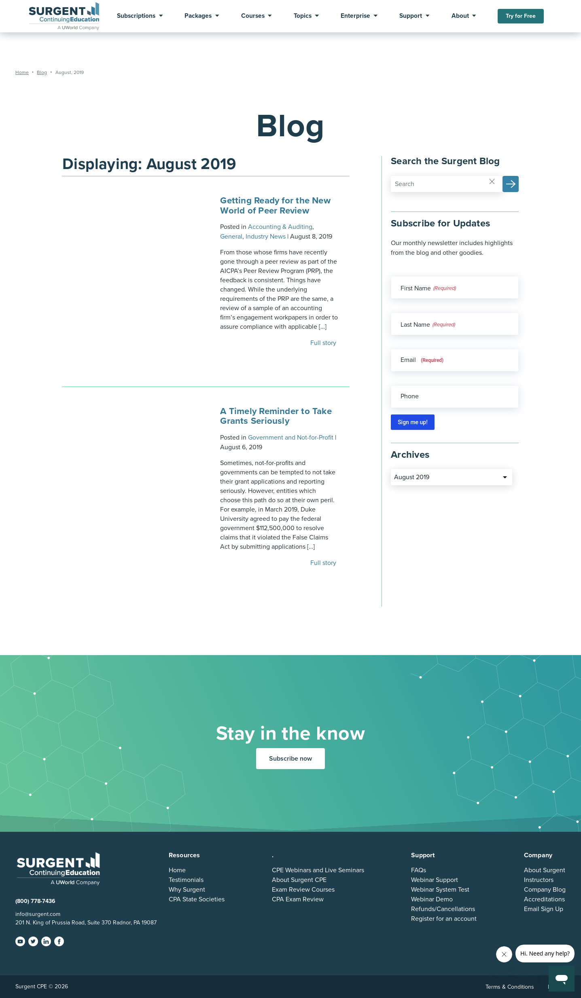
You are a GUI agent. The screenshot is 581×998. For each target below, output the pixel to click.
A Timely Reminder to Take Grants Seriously (276, 416)
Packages (198, 16)
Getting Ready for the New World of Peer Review (275, 205)
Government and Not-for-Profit (290, 437)
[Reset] (492, 181)
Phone (410, 396)
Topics (303, 16)
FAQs (418, 870)
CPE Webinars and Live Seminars (318, 870)
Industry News (266, 237)
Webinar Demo (432, 899)
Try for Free (521, 16)
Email (422, 360)
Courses (253, 16)
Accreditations (544, 899)
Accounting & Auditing (280, 227)
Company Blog (545, 890)
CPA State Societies (197, 899)
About (460, 16)
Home (177, 870)
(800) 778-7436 (35, 901)
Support (410, 16)
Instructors (538, 880)
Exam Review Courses (303, 890)
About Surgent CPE (299, 880)
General (231, 237)
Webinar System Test (440, 890)
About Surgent (544, 870)
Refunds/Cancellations (443, 909)
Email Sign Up (543, 909)
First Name (416, 288)
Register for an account (444, 919)
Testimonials (186, 880)
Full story (324, 343)
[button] (511, 184)
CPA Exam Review (298, 899)
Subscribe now (290, 759)
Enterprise (355, 16)
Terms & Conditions (510, 986)
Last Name (415, 325)
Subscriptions (136, 16)
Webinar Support (434, 880)
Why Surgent (187, 890)
